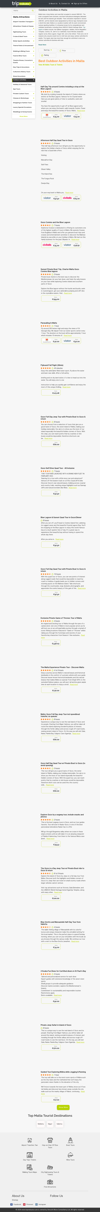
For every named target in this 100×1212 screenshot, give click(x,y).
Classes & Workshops (21, 98)
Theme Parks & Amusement (23, 45)
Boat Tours (70, 1142)
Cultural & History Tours (21, 72)
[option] (51, 116)
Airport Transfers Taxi (30, 1142)
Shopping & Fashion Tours (22, 103)
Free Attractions (50, 1183)
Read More (42, 45)
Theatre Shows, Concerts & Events (23, 61)
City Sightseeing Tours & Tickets (50, 1170)
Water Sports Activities (21, 41)
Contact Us (64, 3)
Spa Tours (16, 89)
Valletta (59, 1124)
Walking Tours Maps (29, 1169)
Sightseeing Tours (19, 32)
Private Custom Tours (21, 94)
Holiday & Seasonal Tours (22, 84)
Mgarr (50, 1124)
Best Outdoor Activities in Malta (61, 61)
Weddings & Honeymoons (22, 112)
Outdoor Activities (19, 80)
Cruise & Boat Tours (20, 36)
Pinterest (28, 1204)
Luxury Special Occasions (22, 107)
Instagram (40, 1204)
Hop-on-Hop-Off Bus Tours (50, 1143)
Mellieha (41, 1124)
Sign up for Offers (79, 3)
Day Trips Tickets (29, 1156)
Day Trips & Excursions (21, 67)
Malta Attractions (21, 17)
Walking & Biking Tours (21, 51)
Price (63, 50)
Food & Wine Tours (20, 56)
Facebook (15, 1204)
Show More (23, 116)
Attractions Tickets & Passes (23, 26)
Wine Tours (70, 1156)
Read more (81, 111)
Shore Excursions (19, 76)
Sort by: (47, 50)
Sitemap (15, 1200)
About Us (53, 3)
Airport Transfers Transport (23, 22)
